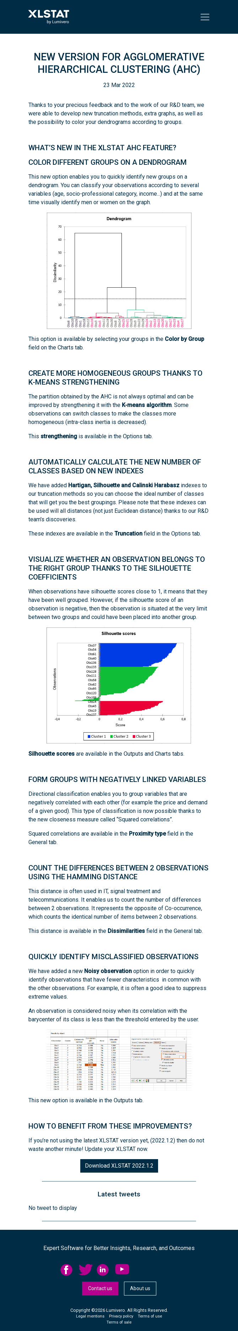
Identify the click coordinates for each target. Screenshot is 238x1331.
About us (140, 1288)
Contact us (100, 1288)
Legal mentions (90, 1316)
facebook (67, 1270)
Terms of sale (119, 1322)
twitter (86, 1270)
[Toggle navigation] (205, 17)
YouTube (122, 1270)
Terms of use (150, 1316)
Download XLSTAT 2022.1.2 (119, 1165)
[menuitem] (69, 1270)
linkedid (104, 1270)
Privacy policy (121, 1316)
